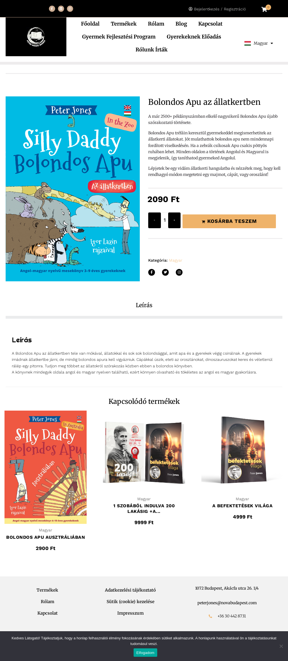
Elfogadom (145, 653)
